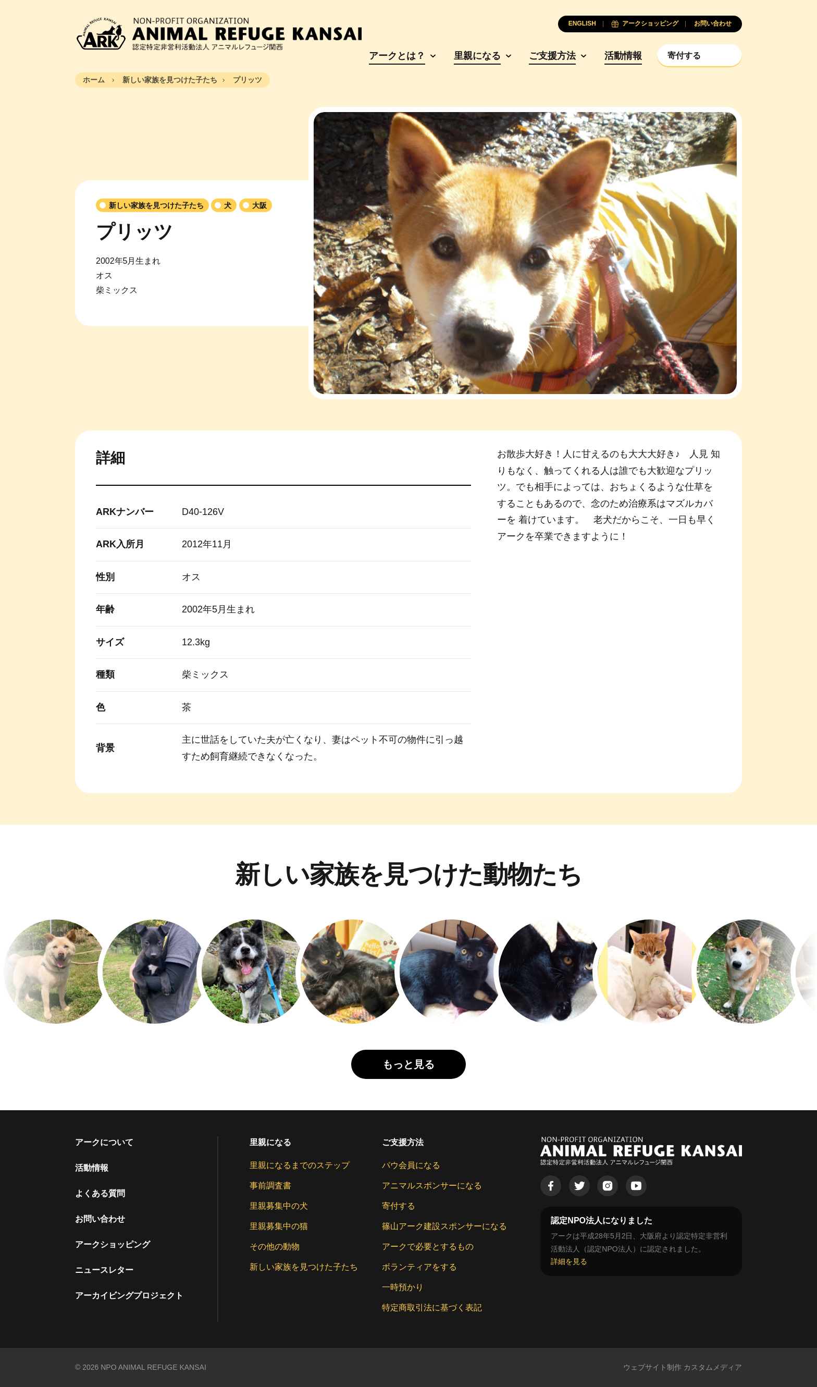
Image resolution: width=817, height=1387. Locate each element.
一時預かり (403, 1287)
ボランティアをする (419, 1266)
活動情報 (623, 56)
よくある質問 (100, 1193)
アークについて (104, 1142)
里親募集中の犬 (279, 1205)
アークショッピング (112, 1244)
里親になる (477, 56)
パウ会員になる (411, 1165)
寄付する (398, 1205)
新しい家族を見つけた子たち (304, 1266)
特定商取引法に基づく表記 (432, 1307)
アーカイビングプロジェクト (129, 1295)
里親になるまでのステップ (300, 1165)
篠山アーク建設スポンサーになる (444, 1226)
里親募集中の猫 (279, 1226)
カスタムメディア (713, 1367)
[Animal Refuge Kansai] (218, 34)
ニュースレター (104, 1270)
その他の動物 (275, 1246)
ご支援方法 (552, 56)
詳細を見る (569, 1261)
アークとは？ (397, 56)
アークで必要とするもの (428, 1246)
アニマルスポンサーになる (432, 1185)
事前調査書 (270, 1185)
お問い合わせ (100, 1218)
